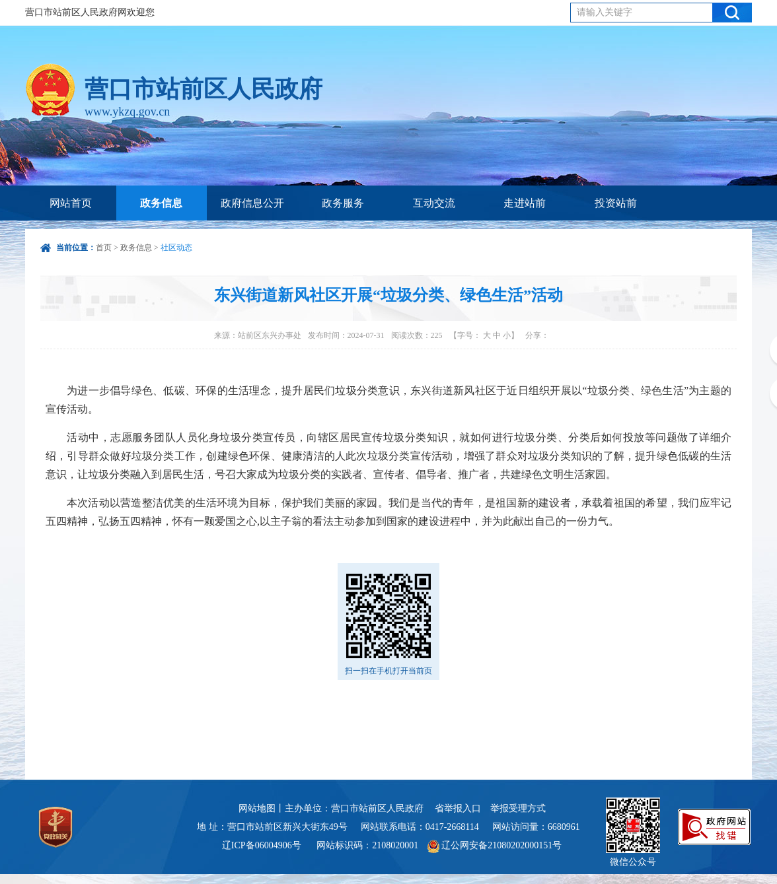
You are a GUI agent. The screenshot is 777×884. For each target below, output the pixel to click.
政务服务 (343, 203)
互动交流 (434, 203)
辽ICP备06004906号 (262, 845)
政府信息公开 (252, 203)
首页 (104, 247)
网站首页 (71, 203)
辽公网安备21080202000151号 (494, 845)
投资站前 (616, 203)
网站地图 (257, 808)
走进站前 (524, 203)
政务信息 (161, 203)
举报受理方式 (518, 808)
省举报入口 (458, 808)
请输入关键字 (604, 12)
